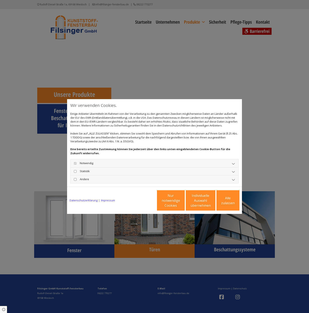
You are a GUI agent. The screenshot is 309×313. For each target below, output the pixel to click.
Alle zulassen (220, 200)
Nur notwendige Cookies (142, 200)
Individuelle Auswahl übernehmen (181, 200)
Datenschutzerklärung (84, 200)
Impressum (108, 200)
